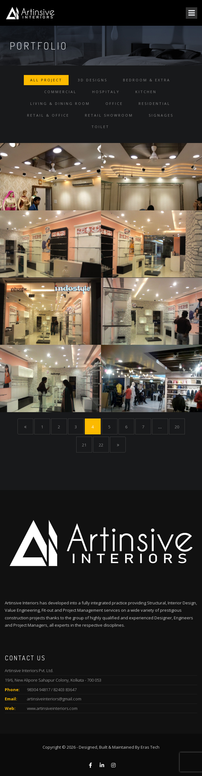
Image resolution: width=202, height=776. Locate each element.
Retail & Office (48, 115)
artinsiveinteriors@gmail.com (54, 699)
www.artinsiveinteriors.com (52, 708)
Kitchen (146, 91)
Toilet (100, 126)
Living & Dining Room (60, 103)
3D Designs (92, 80)
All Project (46, 80)
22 (101, 445)
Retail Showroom (109, 115)
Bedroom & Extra (146, 80)
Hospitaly (106, 91)
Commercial (60, 91)
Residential (154, 103)
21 (84, 445)
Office (114, 103)
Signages (161, 115)
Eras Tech (150, 747)
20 (177, 427)
